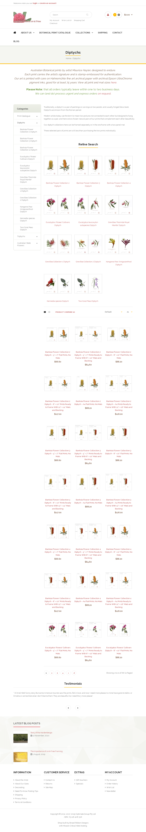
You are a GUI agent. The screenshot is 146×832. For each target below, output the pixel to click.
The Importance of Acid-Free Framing (47, 751)
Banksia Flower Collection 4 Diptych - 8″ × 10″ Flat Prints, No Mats (118, 552)
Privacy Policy (21, 798)
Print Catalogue (23, 116)
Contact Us (50, 780)
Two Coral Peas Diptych (26, 228)
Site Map (49, 787)
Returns (48, 784)
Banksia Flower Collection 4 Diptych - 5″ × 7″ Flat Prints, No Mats (58, 552)
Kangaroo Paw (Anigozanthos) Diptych (26, 209)
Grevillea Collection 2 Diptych (28, 199)
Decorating (19, 787)
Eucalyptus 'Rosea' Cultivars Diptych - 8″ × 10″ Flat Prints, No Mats (118, 651)
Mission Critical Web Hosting (75, 826)
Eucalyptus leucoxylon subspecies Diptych (28, 168)
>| (74, 673)
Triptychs (21, 236)
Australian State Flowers (24, 244)
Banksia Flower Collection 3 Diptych (28, 139)
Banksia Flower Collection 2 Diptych (28, 130)
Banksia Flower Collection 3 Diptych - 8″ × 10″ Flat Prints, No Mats (118, 453)
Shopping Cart (79, 20)
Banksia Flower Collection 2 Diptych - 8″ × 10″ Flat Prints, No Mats (118, 355)
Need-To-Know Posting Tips (26, 791)
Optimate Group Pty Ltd (86, 814)
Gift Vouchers (81, 780)
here (113, 82)
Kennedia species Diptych (27, 219)
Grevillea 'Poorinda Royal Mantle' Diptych (28, 179)
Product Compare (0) (65, 312)
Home (68, 58)
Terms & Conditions (23, 802)
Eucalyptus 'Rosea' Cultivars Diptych (28, 157)
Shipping (19, 795)
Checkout (53, 23)
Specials (79, 784)
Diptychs (76, 58)
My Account (54, 20)
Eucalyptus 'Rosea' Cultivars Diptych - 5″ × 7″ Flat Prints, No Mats (58, 651)
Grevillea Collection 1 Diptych (28, 190)
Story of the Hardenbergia (41, 733)
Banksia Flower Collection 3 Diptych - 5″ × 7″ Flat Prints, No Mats (58, 453)
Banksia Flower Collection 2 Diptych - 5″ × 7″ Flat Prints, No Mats (58, 355)
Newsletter (111, 791)
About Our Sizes (22, 784)
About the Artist (21, 780)
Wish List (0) (66, 20)
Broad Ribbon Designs (78, 823)
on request (104, 93)
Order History (112, 784)
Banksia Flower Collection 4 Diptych (28, 149)
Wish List (110, 787)
